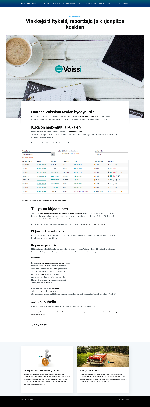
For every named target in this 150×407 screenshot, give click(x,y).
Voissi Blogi (25, 3)
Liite (79, 3)
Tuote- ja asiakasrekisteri (125, 3)
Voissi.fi (35, 3)
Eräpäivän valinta (69, 3)
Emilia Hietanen (29, 388)
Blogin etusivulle (124, 399)
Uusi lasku (56, 3)
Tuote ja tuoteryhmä (106, 3)
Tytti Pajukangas (39, 324)
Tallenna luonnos (89, 3)
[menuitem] (35, 3)
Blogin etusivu (45, 3)
